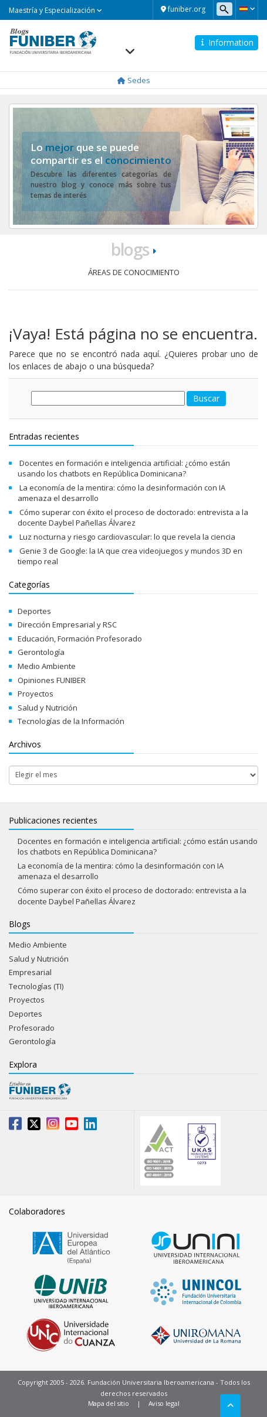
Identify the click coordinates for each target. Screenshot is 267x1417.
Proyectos (35, 693)
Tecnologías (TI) (36, 986)
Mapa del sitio (108, 1403)
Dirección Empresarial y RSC (67, 624)
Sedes (133, 80)
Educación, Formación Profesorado (80, 638)
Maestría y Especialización (55, 10)
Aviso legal (164, 1403)
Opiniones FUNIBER (52, 680)
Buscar (206, 398)
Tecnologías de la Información (71, 721)
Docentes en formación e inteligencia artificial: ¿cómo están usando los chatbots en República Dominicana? (124, 468)
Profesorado (32, 1028)
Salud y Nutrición (47, 707)
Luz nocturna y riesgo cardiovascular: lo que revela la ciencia (127, 536)
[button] (247, 9)
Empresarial (30, 972)
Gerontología (41, 652)
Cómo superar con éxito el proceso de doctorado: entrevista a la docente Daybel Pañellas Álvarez (133, 518)
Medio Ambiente (47, 666)
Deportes (34, 611)
